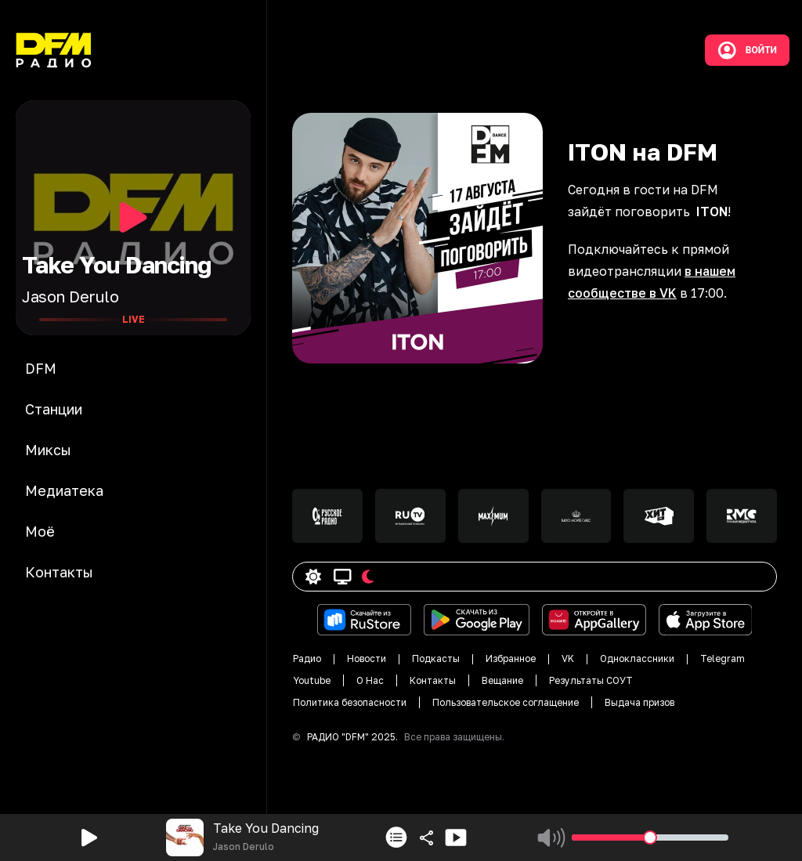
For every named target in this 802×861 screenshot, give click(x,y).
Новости (366, 658)
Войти (747, 50)
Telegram (722, 658)
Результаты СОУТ (591, 680)
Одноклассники (637, 658)
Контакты (433, 680)
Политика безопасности (349, 702)
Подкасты (436, 658)
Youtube (312, 680)
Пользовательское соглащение (505, 702)
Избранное (511, 658)
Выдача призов (639, 702)
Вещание (502, 680)
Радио (307, 658)
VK (568, 658)
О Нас (370, 680)
